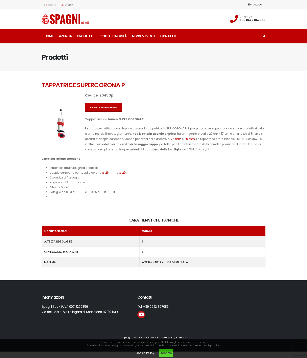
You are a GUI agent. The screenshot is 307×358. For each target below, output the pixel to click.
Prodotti (85, 36)
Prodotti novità (113, 36)
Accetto (166, 353)
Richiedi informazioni (103, 107)
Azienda (65, 36)
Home (49, 36)
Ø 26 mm (109, 173)
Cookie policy (166, 337)
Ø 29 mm (126, 173)
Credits (181, 337)
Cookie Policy (145, 353)
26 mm (176, 139)
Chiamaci (246, 16)
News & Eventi (143, 36)
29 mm (190, 139)
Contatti (168, 36)
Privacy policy (149, 337)
